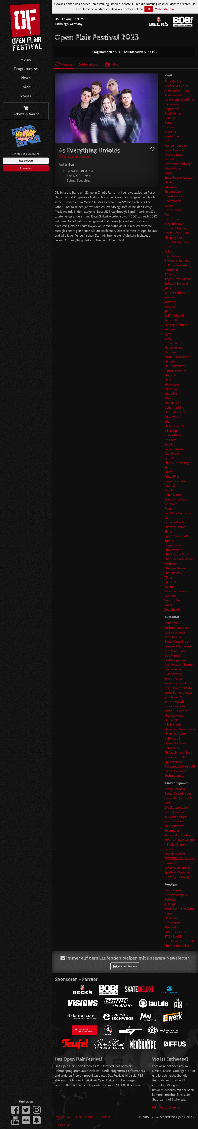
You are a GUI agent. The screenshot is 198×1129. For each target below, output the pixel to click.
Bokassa (170, 118)
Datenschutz (84, 1117)
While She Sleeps (176, 591)
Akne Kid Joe (172, 81)
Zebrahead (171, 609)
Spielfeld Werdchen (177, 872)
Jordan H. (170, 302)
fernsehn (170, 205)
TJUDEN (170, 582)
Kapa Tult (170, 320)
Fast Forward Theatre (178, 665)
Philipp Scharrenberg (178, 752)
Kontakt (105, 1117)
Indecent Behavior (176, 283)
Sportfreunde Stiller (177, 536)
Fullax (168, 251)
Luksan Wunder (174, 706)
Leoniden (170, 343)
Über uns (64, 1125)
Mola (167, 398)
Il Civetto (170, 274)
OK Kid (169, 444)
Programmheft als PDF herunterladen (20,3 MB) (125, 52)
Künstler (63, 64)
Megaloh (170, 375)
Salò (167, 518)
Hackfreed (171, 270)
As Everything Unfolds (179, 100)
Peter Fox (170, 458)
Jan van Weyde (174, 702)
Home (26, 59)
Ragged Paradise (175, 481)
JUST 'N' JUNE (173, 315)
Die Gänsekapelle (176, 895)
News (26, 78)
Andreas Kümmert (176, 90)
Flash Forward (173, 219)
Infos (25, 87)
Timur (168, 577)
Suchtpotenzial (174, 775)
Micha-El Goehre (175, 711)
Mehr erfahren (164, 9)
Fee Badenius (173, 669)
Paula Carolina (174, 449)
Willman (170, 596)
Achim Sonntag (174, 789)
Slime (168, 531)
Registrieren (26, 160)
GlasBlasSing (173, 674)
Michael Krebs (173, 715)
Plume (168, 472)
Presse (26, 96)
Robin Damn (173, 495)
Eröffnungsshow (175, 660)
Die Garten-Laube (176, 807)
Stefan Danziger (175, 771)
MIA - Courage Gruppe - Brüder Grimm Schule (179, 844)
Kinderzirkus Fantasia (178, 835)
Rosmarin (170, 504)
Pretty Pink (171, 476)
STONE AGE (172, 936)
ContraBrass (172, 136)
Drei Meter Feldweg (177, 164)
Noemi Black (172, 435)
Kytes (168, 334)
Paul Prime (171, 453)
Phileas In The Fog (176, 463)
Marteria (169, 361)
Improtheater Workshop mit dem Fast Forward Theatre (178, 683)
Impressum (62, 1117)
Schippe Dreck (174, 522)
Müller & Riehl (173, 426)
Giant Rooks (172, 256)
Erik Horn (170, 187)
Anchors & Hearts (176, 86)
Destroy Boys (173, 155)
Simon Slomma (174, 527)
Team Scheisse (174, 545)
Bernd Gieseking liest (178, 793)
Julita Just (170, 306)
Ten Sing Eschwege (177, 877)
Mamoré (170, 352)
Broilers (169, 127)
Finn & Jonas (172, 210)
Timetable (88, 64)
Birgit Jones (171, 109)
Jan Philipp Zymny (176, 697)
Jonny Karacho (174, 821)
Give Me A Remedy (177, 260)
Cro (166, 141)
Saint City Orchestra (177, 513)
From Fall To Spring (177, 242)
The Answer (172, 550)
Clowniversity (173, 890)
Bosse (168, 122)
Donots (169, 159)
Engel (168, 173)
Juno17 (168, 311)
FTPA (167, 247)
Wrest (168, 605)
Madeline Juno (173, 348)
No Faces (170, 440)
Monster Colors (174, 854)
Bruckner (170, 132)
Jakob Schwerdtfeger (178, 692)
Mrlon (168, 421)
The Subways (173, 573)
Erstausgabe (172, 191)
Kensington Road (175, 325)
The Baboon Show (177, 554)
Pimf (167, 467)
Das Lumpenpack (176, 145)
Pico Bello (171, 927)
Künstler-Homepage (74, 157)
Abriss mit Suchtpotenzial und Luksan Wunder (177, 627)
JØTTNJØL (171, 904)
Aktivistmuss (172, 637)
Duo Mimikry (172, 655)
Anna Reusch (173, 95)
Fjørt (167, 214)
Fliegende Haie (174, 224)
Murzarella (171, 720)
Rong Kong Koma (176, 499)
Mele (167, 380)
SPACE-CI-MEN (175, 932)
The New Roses (174, 568)
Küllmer (169, 329)
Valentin (169, 586)
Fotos (112, 64)
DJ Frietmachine (174, 812)
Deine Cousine (174, 150)
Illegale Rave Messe (177, 279)
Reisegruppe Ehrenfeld (179, 766)
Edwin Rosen (173, 168)
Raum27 (170, 486)
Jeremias (170, 297)
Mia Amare (171, 384)
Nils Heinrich (172, 725)
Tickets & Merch (26, 111)
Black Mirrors (173, 113)
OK (149, 9)
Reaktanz (170, 490)
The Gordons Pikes (177, 946)
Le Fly (168, 338)
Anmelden (26, 168)
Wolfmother (172, 600)
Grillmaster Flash (175, 265)
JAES (167, 288)
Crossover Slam (175, 651)
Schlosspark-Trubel (177, 868)
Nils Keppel (171, 431)
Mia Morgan (172, 389)
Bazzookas (171, 104)
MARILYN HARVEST (177, 357)
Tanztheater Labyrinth (179, 941)
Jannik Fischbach (175, 293)
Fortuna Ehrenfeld (176, 228)
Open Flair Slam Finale (179, 729)
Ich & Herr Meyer (175, 817)
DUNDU (170, 899)
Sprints (169, 540)
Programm (26, 69)
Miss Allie (170, 394)
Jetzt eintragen (125, 966)
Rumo (168, 508)
